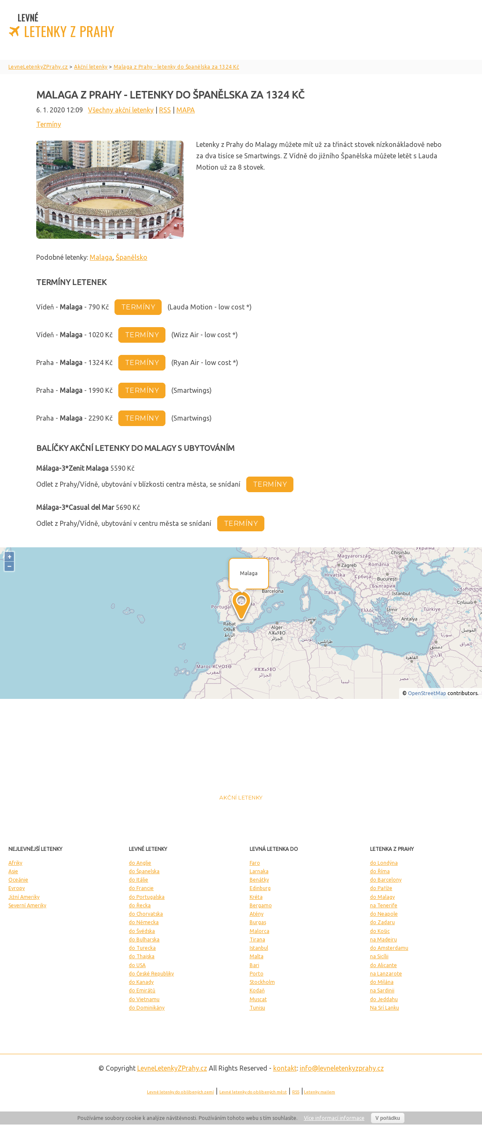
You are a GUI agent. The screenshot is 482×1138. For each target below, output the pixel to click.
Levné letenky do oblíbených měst (253, 1092)
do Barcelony (386, 879)
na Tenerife (383, 905)
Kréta (256, 897)
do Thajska (141, 956)
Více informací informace (334, 1118)
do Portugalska (147, 897)
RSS (165, 110)
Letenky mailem (319, 1092)
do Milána (382, 982)
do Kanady (141, 982)
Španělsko (131, 257)
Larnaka (259, 871)
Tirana (257, 939)
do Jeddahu (384, 999)
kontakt (285, 1068)
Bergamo (261, 905)
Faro (255, 863)
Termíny (48, 124)
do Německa (144, 922)
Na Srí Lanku (384, 1007)
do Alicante (383, 965)
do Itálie (138, 879)
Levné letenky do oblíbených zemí (180, 1092)
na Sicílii (379, 956)
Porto (257, 973)
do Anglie (140, 863)
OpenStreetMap (427, 693)
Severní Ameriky (27, 905)
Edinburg (260, 888)
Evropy (16, 888)
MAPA (185, 110)
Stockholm (262, 982)
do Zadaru (382, 922)
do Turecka (142, 948)
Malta (257, 956)
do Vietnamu (144, 999)
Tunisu (257, 1007)
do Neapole (384, 914)
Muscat (258, 999)
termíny (138, 307)
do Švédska (142, 931)
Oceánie (18, 879)
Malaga (101, 257)
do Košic (380, 931)
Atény (257, 914)
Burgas (258, 922)
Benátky (259, 879)
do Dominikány (147, 1007)
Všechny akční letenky (121, 110)
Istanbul (259, 948)
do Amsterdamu (389, 948)
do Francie (141, 888)
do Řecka (140, 905)
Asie (13, 871)
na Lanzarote (386, 973)
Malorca (259, 931)
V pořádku (387, 1118)
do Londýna (384, 863)
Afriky (15, 863)
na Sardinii (382, 990)
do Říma (380, 871)
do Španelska (144, 871)
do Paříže (381, 888)
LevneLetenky (172, 1068)
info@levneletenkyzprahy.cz (342, 1068)
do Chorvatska (146, 914)
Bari (254, 965)
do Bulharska (144, 939)
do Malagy (382, 897)
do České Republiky (151, 973)
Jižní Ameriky (24, 897)
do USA (137, 965)
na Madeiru (383, 939)
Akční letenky (241, 797)
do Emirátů (142, 990)
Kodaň (257, 990)
